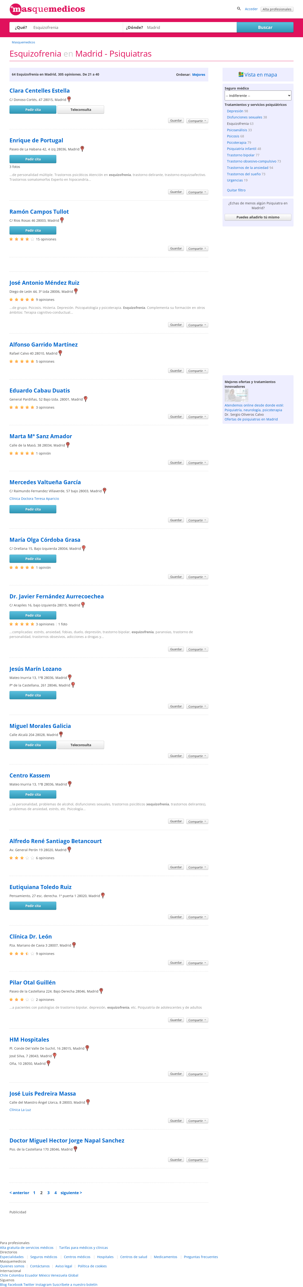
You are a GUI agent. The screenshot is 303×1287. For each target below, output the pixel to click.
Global (73, 1275)
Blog (3, 1284)
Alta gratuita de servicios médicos (26, 1247)
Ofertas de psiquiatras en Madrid (251, 419)
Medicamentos (165, 1257)
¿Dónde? (134, 27)
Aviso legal (63, 1266)
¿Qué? (21, 27)
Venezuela (59, 1275)
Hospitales (105, 1257)
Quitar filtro (236, 190)
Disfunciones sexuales (244, 117)
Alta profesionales (277, 9)
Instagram (44, 1284)
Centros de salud (133, 1257)
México (44, 1275)
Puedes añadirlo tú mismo (258, 217)
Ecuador (31, 1275)
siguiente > (71, 1192)
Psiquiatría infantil (241, 148)
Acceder (251, 9)
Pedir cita (33, 109)
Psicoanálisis (237, 130)
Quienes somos (12, 1266)
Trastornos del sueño (244, 174)
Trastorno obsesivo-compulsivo (251, 161)
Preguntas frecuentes (201, 1257)
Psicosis (233, 136)
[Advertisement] (258, 300)
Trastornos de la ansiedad (247, 167)
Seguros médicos (43, 1257)
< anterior (19, 1192)
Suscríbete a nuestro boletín (75, 1284)
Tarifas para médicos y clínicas (83, 1247)
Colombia (16, 1275)
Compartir (197, 121)
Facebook (15, 1284)
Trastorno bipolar (241, 155)
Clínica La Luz (20, 1109)
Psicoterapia (236, 142)
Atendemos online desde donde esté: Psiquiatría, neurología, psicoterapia (254, 407)
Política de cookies (92, 1266)
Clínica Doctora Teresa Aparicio (34, 498)
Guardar (176, 120)
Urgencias (235, 180)
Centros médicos (77, 1257)
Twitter (29, 1284)
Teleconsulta (81, 109)
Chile (4, 1275)
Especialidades (12, 1257)
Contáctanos (40, 1266)
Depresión (235, 111)
